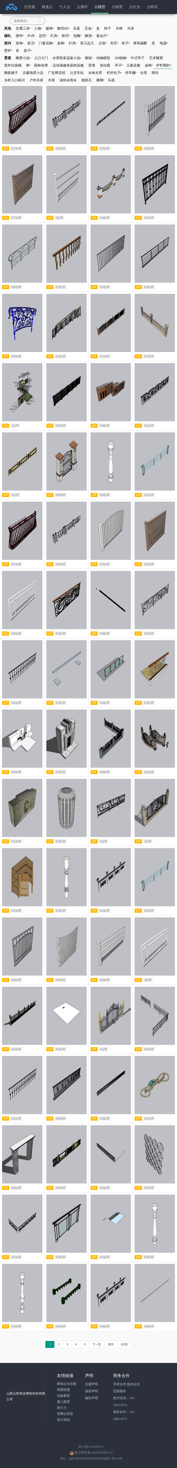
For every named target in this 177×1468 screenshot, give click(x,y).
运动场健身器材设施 (68, 65)
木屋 (51, 80)
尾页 (111, 1344)
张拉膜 (105, 65)
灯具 (54, 36)
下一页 (97, 1344)
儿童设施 (133, 65)
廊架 (89, 58)
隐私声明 (91, 1398)
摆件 (20, 36)
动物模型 (103, 58)
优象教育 (63, 1396)
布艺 (114, 43)
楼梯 (100, 80)
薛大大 (62, 1408)
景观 (7, 58)
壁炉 (8, 51)
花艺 (43, 36)
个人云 (64, 7)
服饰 (50, 28)
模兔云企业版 (66, 1384)
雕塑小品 (23, 58)
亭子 (119, 65)
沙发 (103, 43)
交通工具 (23, 28)
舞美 (89, 36)
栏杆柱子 (114, 73)
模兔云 (47, 7)
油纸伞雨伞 (68, 80)
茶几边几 (87, 43)
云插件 (82, 7)
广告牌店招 (56, 73)
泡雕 (77, 36)
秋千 (107, 28)
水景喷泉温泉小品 (67, 58)
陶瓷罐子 (11, 73)
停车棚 (131, 73)
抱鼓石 (86, 80)
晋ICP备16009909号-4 (91, 1446)
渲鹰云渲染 (65, 1414)
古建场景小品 (33, 73)
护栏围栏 (164, 65)
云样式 (152, 7)
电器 (164, 43)
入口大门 (41, 58)
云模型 (99, 7)
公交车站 (77, 73)
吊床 (130, 28)
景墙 (91, 65)
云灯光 (134, 7)
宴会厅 (102, 36)
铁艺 (66, 36)
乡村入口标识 (14, 80)
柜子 (126, 43)
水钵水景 (95, 73)
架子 (28, 51)
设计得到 (63, 1420)
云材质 (117, 7)
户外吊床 (36, 80)
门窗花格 (46, 43)
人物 (38, 28)
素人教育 (63, 1402)
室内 (7, 43)
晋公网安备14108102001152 (93, 1452)
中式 (31, 36)
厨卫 (31, 43)
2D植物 (121, 58)
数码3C (63, 28)
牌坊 (155, 73)
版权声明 (91, 1391)
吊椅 (119, 28)
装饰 (20, 43)
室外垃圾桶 (12, 65)
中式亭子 (138, 58)
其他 (7, 28)
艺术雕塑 (156, 58)
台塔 (143, 73)
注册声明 (91, 1384)
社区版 (29, 7)
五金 (89, 28)
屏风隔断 (140, 43)
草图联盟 (63, 1390)
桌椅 (61, 43)
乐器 (76, 28)
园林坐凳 (41, 65)
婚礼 (7, 36)
